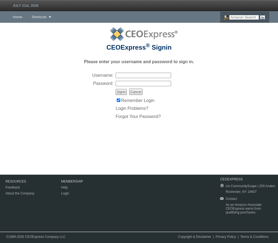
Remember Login (137, 100)
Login (65, 193)
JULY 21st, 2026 (26, 6)
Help (64, 187)
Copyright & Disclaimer (194, 237)
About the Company (19, 193)
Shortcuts (39, 17)
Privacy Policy (226, 237)
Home (17, 17)
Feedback (12, 187)
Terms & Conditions (254, 237)
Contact (231, 199)
